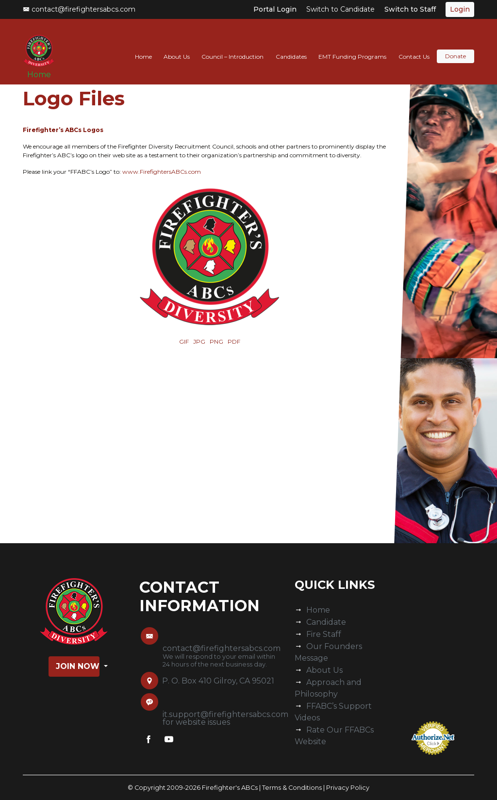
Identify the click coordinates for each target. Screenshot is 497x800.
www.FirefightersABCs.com (161, 171)
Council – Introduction (232, 46)
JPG (199, 341)
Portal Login (275, 9)
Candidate (326, 622)
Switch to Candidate (340, 9)
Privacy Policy (347, 787)
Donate (455, 46)
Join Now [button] (77, 666)
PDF (234, 341)
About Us (177, 46)
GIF (184, 341)
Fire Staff (323, 634)
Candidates (291, 46)
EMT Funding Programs (352, 46)
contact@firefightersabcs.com (79, 9)
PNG (216, 341)
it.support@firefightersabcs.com (225, 714)
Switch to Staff (410, 9)
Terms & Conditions (292, 787)
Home (42, 68)
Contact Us (414, 46)
